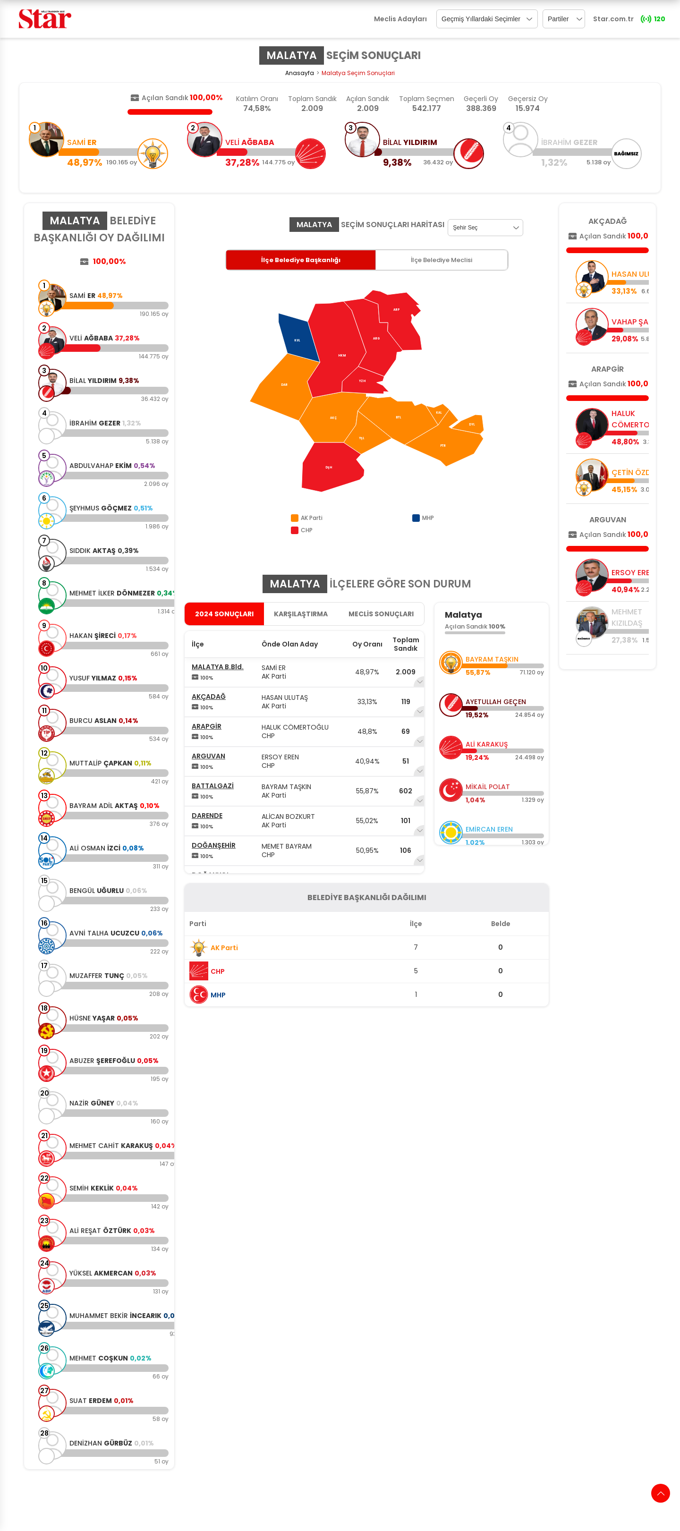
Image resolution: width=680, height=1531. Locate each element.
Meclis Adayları (400, 19)
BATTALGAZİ (213, 786)
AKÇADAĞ (209, 696)
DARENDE (207, 815)
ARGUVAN (208, 756)
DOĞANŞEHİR (214, 845)
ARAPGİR (206, 726)
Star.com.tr (613, 19)
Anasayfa (299, 73)
